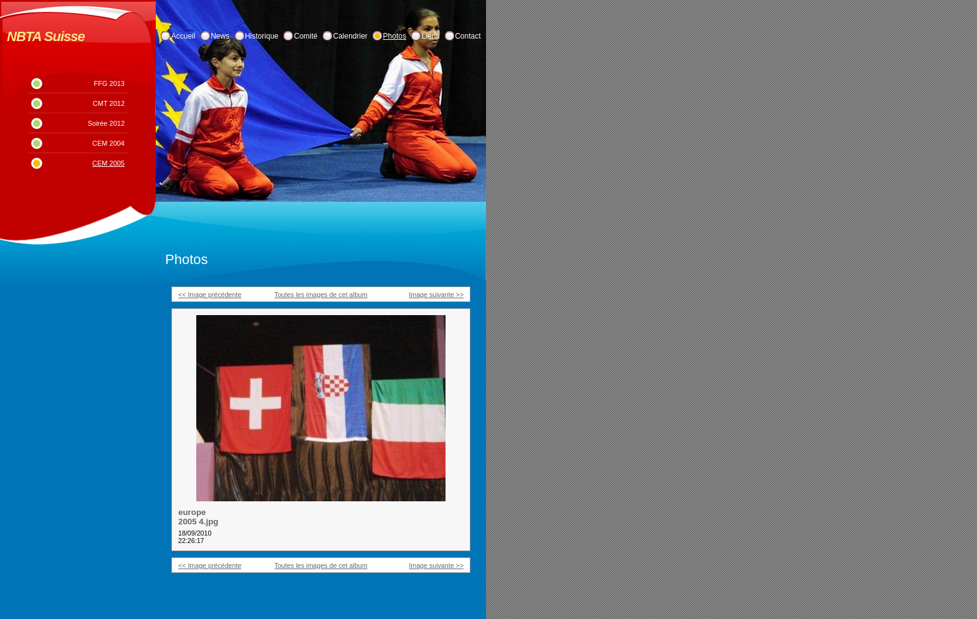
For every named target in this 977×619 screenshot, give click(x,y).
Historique (262, 36)
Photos (394, 36)
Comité (306, 36)
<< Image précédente (209, 294)
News (220, 36)
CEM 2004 (108, 143)
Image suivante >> (436, 294)
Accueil (183, 36)
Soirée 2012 (106, 123)
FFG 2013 (109, 83)
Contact (467, 36)
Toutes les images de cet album (320, 294)
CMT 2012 (109, 103)
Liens (431, 36)
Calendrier (350, 36)
